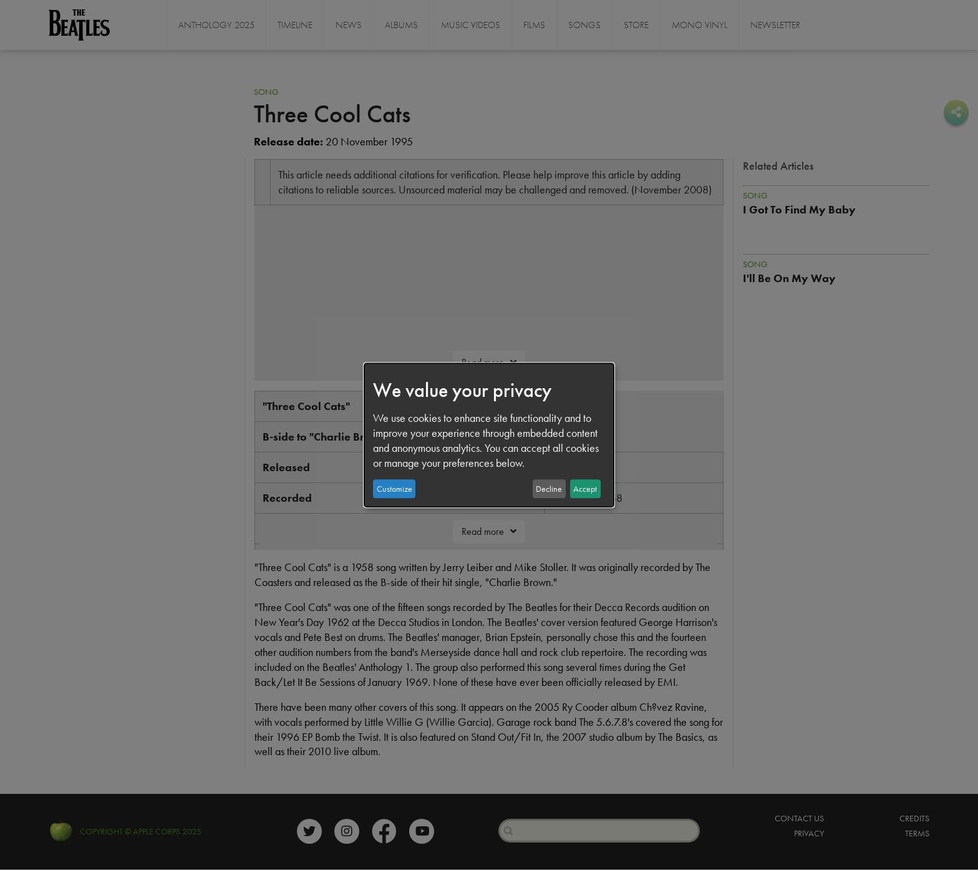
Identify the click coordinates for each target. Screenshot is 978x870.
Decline (549, 488)
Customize (394, 488)
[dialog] (489, 435)
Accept (585, 488)
